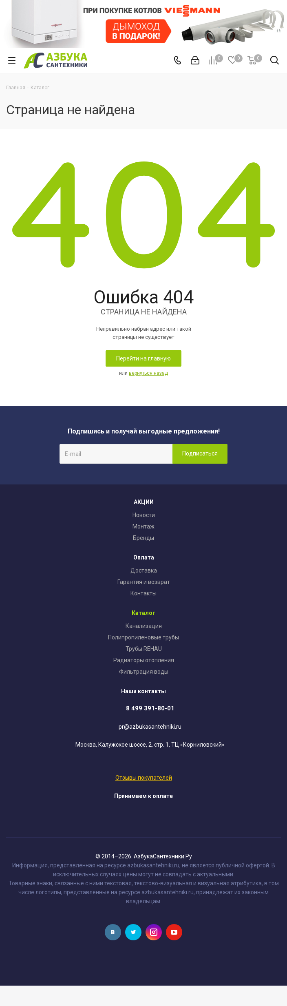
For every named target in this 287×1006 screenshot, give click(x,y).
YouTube (174, 932)
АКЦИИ (144, 502)
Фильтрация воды (143, 671)
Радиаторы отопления (143, 660)
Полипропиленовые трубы (143, 637)
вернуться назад (148, 373)
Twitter (133, 932)
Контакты (143, 593)
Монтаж (143, 526)
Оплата (143, 557)
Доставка (143, 570)
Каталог (143, 613)
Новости (143, 515)
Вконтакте (113, 932)
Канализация (144, 626)
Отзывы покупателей (143, 777)
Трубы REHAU (144, 649)
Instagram (154, 932)
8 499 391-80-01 (150, 708)
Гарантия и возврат (143, 582)
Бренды (143, 538)
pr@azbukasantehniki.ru (150, 726)
